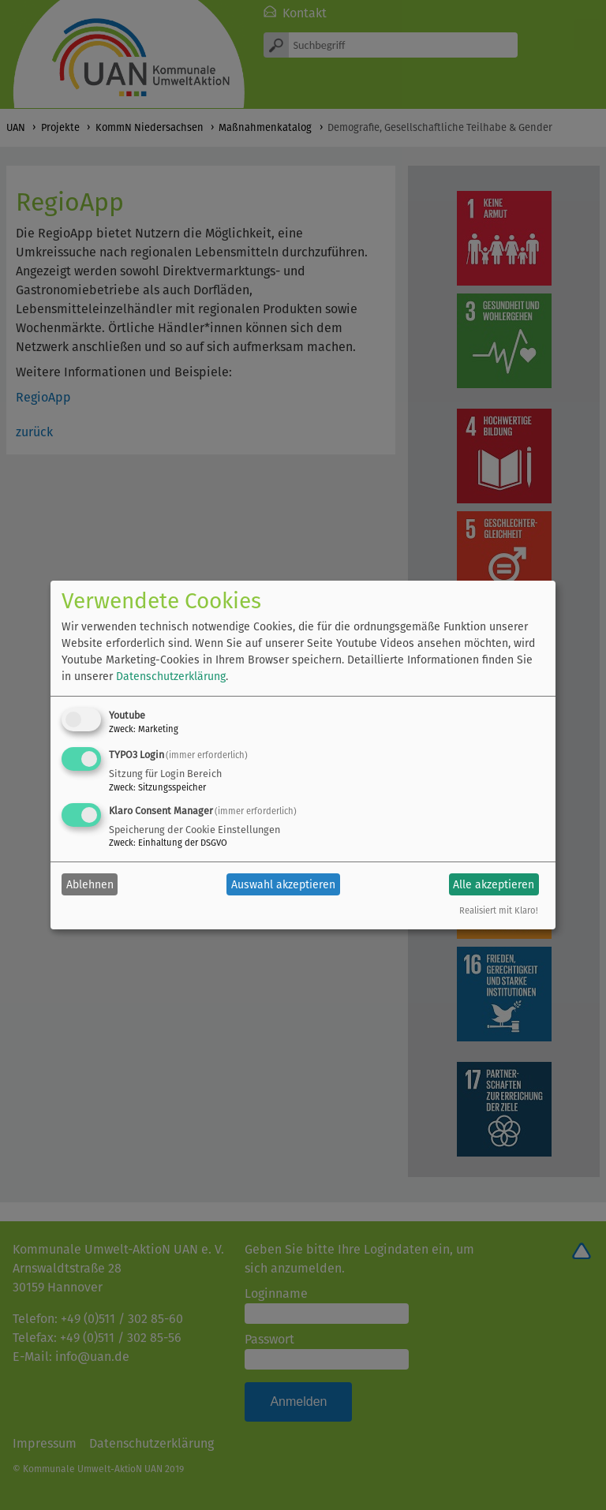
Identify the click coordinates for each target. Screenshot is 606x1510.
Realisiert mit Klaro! (498, 911)
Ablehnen (90, 884)
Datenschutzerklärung (171, 676)
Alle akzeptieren (493, 884)
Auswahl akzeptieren (283, 884)
